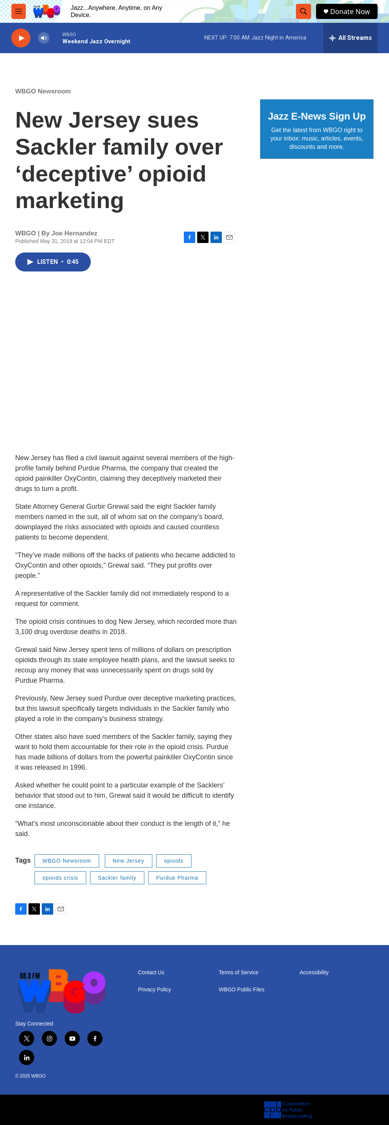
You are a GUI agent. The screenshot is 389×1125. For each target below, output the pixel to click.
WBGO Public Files (241, 989)
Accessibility (314, 972)
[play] (21, 38)
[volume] (43, 38)
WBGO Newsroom (43, 91)
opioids (173, 861)
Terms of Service (238, 972)
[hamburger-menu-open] (18, 11)
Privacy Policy (154, 989)
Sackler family (117, 878)
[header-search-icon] (303, 11)
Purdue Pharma (177, 878)
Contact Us (151, 972)
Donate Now (350, 12)
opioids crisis (60, 878)
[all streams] (350, 38)
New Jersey (128, 861)
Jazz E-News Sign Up (317, 116)
